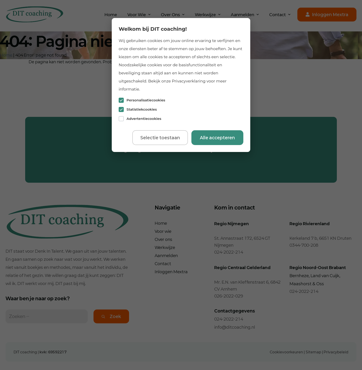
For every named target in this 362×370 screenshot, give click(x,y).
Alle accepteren (217, 137)
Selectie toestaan (160, 137)
